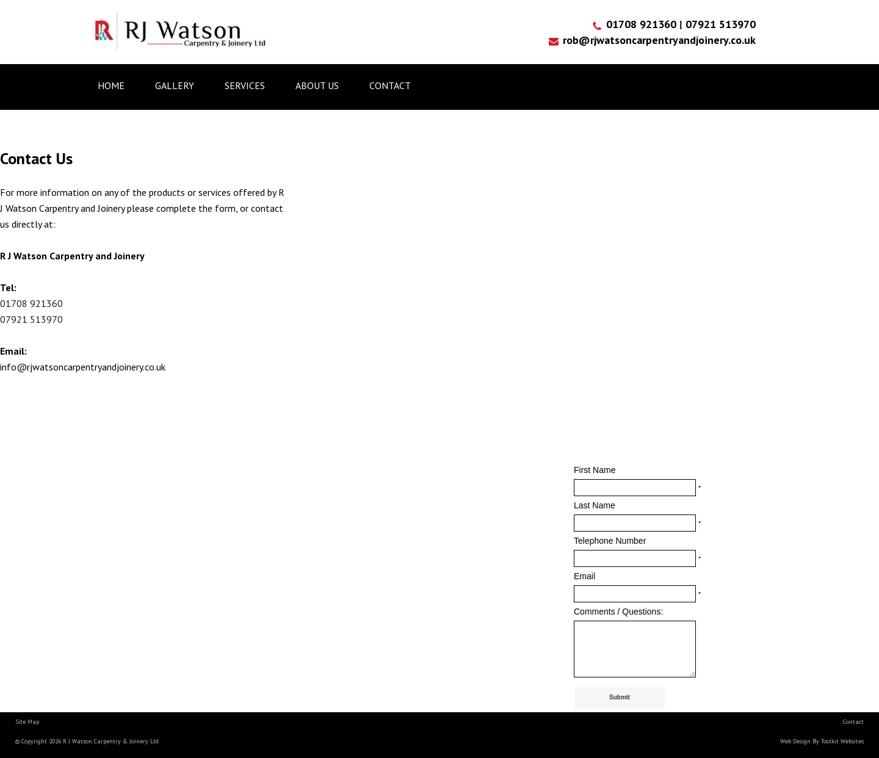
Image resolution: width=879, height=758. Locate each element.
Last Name (594, 505)
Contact (390, 85)
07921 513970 (720, 24)
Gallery (174, 85)
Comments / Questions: (618, 611)
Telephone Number (610, 541)
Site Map (27, 722)
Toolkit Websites (842, 741)
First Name (594, 470)
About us (317, 85)
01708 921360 (642, 24)
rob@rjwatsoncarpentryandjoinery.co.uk (659, 40)
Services (245, 85)
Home (111, 85)
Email (584, 576)
